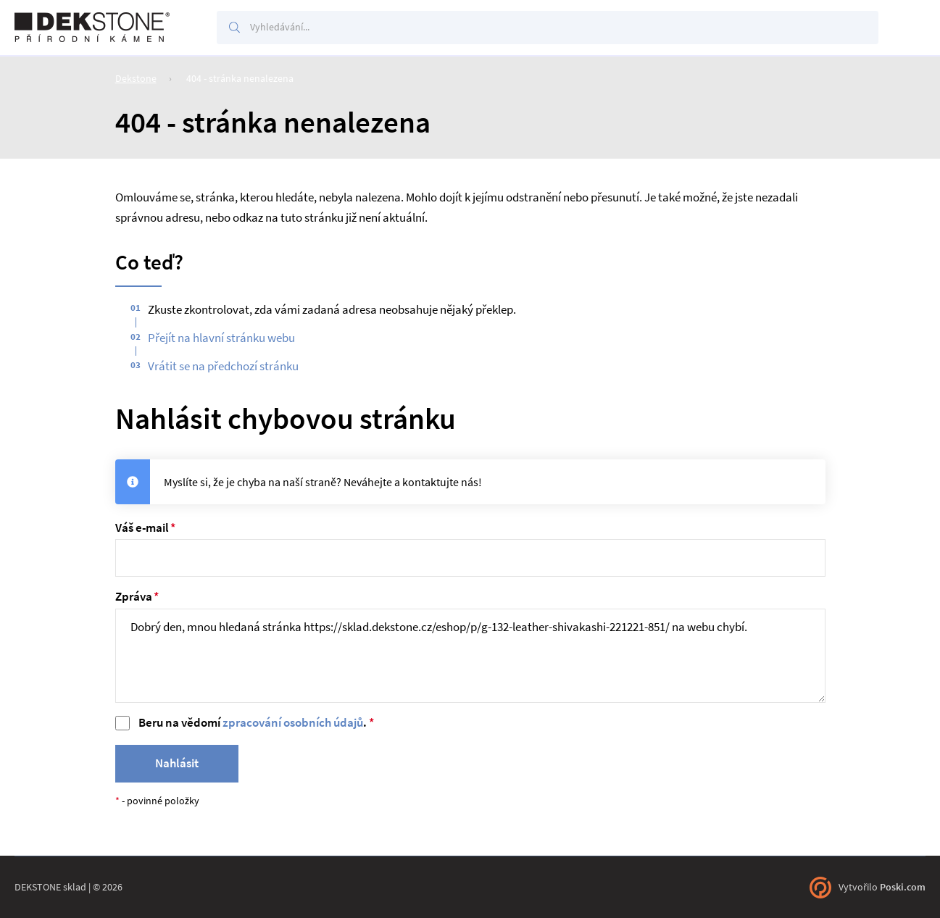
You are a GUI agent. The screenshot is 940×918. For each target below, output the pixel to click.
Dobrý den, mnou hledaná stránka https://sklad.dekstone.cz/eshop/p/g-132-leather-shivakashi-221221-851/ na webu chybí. (470, 656)
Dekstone (136, 78)
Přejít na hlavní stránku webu (221, 338)
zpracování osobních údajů (292, 722)
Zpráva (133, 596)
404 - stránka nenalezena (240, 78)
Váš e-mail (142, 527)
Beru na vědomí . (252, 722)
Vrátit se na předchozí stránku (223, 366)
